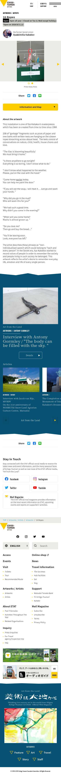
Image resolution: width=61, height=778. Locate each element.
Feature (18, 752)
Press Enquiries (11, 632)
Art (33, 752)
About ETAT (9, 606)
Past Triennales (11, 611)
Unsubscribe (39, 614)
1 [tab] (29, 83)
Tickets (8, 571)
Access (7, 555)
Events (7, 561)
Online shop (39, 555)
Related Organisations (14, 621)
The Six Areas (39, 571)
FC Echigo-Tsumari (42, 597)
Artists (7, 597)
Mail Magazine (40, 606)
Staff (40, 759)
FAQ (6, 642)
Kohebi (37, 600)
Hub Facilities (39, 575)
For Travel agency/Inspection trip (14, 637)
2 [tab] (32, 83)
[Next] (58, 64)
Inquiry (7, 628)
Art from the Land (30, 420)
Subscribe (38, 611)
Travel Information (43, 567)
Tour (7, 575)
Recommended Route (14, 579)
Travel (47, 752)
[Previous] (2, 64)
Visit (5, 567)
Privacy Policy (40, 622)
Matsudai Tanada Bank (43, 593)
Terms (36, 618)
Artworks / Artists (11, 13)
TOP (4, 520)
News (35, 561)
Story (25, 759)
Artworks (29, 520)
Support (37, 588)
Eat (35, 579)
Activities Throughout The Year (16, 615)
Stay (36, 583)
